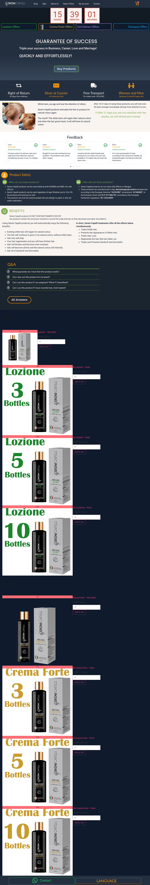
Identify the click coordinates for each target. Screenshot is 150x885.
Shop (36, 4)
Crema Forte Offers (61, 26)
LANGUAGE (107, 881)
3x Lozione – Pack (81, 367)
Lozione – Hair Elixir (47, 332)
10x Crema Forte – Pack (84, 808)
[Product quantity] (51, 341)
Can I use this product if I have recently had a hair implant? (39, 287)
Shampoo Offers (137, 26)
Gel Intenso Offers (88, 26)
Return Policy (68, 4)
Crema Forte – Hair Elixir (84, 597)
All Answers (19, 300)
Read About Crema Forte (19, 593)
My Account (84, 4)
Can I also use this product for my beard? (31, 277)
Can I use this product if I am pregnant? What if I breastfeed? (40, 282)
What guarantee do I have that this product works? (35, 271)
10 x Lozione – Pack (82, 507)
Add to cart (44, 346)
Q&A (44, 4)
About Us (54, 4)
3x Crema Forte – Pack (83, 668)
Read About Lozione (16, 327)
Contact (96, 4)
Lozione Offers (11, 26)
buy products (66, 69)
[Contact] (35, 880)
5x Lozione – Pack (81, 437)
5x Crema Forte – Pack (83, 738)
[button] (5, 152)
